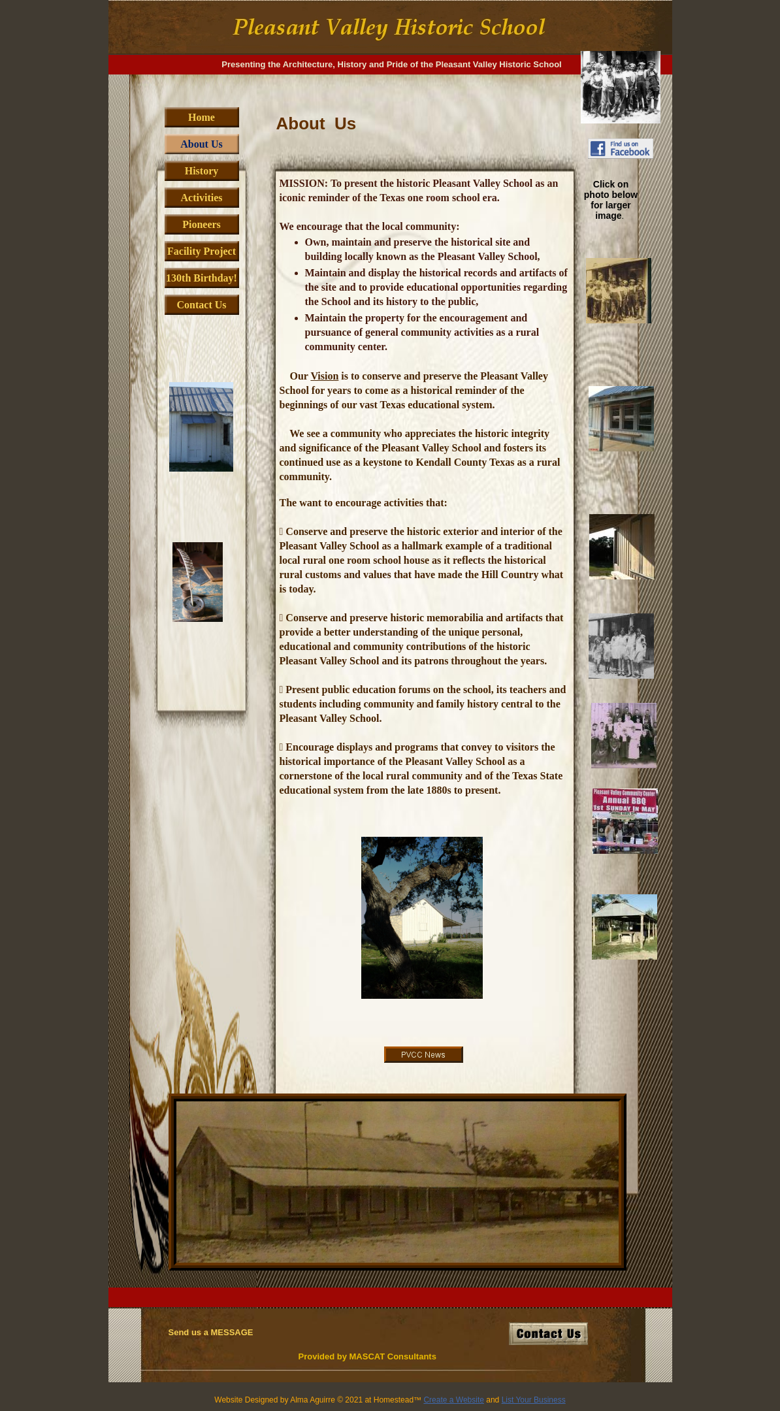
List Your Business (534, 1399)
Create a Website (453, 1399)
